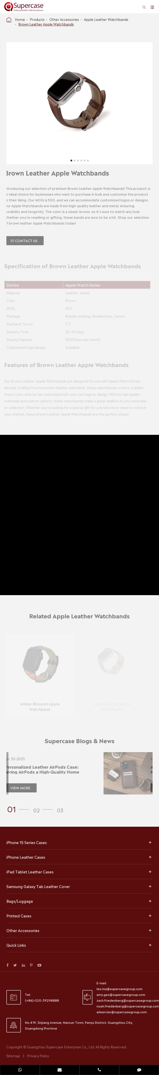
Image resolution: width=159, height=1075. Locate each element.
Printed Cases (18, 915)
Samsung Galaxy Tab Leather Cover (38, 886)
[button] (19, 808)
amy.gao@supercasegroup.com (121, 994)
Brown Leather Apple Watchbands (46, 23)
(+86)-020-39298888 (42, 1000)
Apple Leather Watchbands (106, 19)
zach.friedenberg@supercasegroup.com (128, 1000)
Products (37, 19)
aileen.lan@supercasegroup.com (122, 1011)
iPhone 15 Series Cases (26, 842)
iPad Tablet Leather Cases (30, 871)
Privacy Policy (38, 1055)
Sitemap (13, 1055)
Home (20, 19)
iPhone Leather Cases (25, 857)
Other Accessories (64, 19)
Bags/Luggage (19, 901)
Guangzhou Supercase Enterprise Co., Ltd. (61, 1046)
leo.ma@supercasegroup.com (120, 988)
